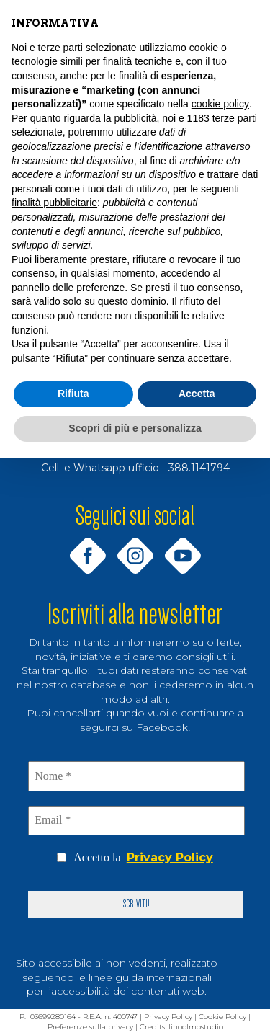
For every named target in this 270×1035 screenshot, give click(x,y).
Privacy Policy (170, 857)
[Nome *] (137, 776)
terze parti (234, 118)
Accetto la (135, 857)
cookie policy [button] (220, 104)
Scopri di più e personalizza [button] (134, 428)
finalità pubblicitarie (54, 202)
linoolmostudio (195, 1026)
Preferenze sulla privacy (90, 1026)
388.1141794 (199, 467)
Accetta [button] (197, 393)
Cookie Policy (222, 1016)
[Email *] (137, 820)
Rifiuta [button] (73, 393)
